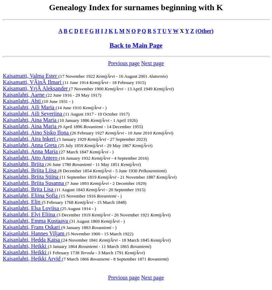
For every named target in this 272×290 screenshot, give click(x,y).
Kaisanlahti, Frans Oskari (32, 227)
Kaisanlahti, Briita (24, 164)
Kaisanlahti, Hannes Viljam (34, 233)
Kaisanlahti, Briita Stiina (31, 177)
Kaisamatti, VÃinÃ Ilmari (33, 82)
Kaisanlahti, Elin (22, 202)
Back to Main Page (136, 45)
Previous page (124, 63)
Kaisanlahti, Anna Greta (30, 145)
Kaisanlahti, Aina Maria (30, 120)
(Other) (204, 31)
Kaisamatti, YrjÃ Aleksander (36, 88)
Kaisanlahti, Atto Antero (31, 158)
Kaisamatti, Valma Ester (30, 76)
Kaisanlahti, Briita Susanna (34, 183)
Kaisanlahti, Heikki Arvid (32, 259)
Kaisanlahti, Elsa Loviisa (31, 208)
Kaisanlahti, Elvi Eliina (30, 215)
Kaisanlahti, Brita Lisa (29, 189)
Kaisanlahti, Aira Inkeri (30, 139)
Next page (152, 63)
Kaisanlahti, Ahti (22, 101)
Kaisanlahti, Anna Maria (31, 151)
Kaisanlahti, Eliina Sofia (31, 196)
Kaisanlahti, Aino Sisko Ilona (36, 133)
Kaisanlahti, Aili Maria (29, 107)
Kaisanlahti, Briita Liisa (30, 170)
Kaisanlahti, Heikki (25, 246)
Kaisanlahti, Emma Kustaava (36, 221)
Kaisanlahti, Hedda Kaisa (32, 240)
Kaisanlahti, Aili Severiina (33, 114)
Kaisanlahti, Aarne (24, 95)
